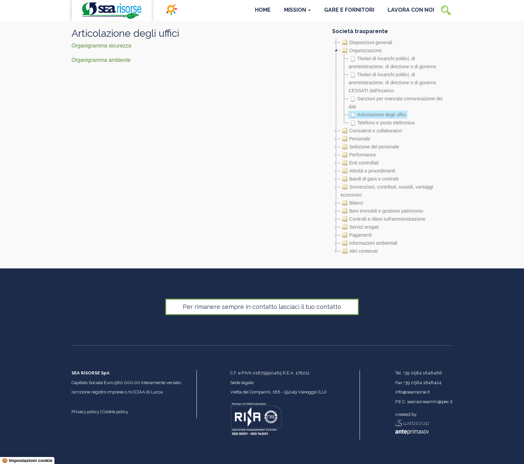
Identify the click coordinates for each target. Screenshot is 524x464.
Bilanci (352, 203)
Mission (297, 10)
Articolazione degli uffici (377, 115)
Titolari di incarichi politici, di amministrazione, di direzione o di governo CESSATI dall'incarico (392, 82)
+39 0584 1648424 (422, 382)
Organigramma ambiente (101, 60)
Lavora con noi (411, 10)
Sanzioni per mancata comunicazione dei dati (395, 102)
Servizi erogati (360, 227)
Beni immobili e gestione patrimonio (382, 211)
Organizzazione (361, 50)
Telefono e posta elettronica (381, 123)
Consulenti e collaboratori (371, 131)
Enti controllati (360, 163)
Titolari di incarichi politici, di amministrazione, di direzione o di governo (392, 61)
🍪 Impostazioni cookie (27, 460)
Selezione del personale (370, 147)
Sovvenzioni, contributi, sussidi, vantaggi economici (387, 190)
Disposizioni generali (366, 42)
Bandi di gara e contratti (370, 179)
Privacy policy (85, 411)
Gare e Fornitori (349, 10)
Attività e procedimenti (368, 171)
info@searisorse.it (412, 391)
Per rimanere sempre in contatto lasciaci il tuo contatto (262, 306)
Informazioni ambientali (369, 243)
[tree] (392, 146)
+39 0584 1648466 (422, 372)
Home (263, 10)
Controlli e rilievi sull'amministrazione (383, 219)
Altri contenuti (359, 251)
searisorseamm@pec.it (429, 401)
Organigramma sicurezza (101, 45)
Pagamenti (356, 235)
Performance (358, 155)
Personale (355, 139)
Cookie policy (115, 411)
